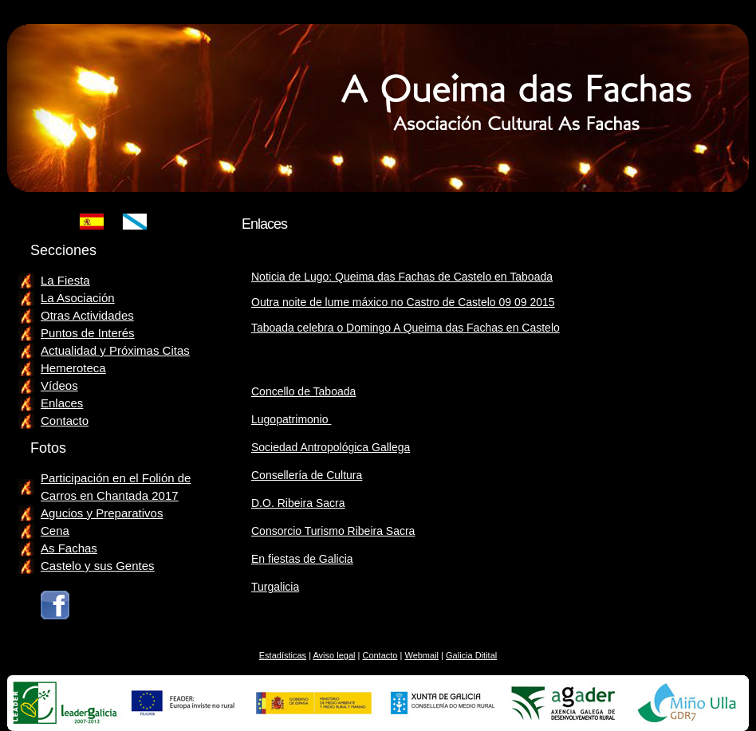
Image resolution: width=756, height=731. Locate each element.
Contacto (65, 420)
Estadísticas (282, 655)
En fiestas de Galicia (302, 558)
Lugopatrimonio (291, 419)
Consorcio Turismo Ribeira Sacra (333, 531)
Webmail (421, 655)
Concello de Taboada (303, 391)
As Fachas (69, 548)
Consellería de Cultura (306, 475)
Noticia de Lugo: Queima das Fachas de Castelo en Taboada (402, 276)
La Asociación (78, 298)
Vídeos (59, 385)
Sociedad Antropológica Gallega (330, 447)
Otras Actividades (87, 315)
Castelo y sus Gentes (98, 565)
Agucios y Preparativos (102, 513)
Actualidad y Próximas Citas (115, 350)
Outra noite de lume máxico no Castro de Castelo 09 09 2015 (403, 302)
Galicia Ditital (471, 655)
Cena (55, 530)
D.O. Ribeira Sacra (298, 503)
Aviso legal (334, 655)
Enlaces (62, 403)
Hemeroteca (73, 368)
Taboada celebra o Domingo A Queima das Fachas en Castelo (405, 327)
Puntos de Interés (88, 333)
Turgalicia (275, 586)
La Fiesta (65, 280)
